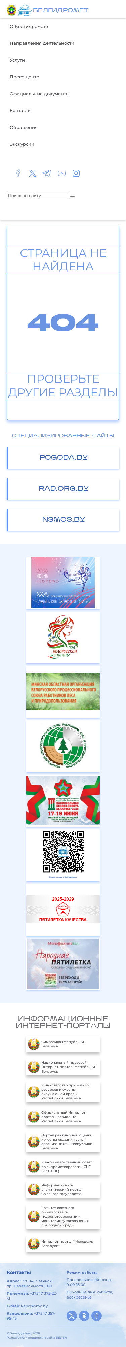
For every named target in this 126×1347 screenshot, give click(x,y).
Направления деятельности (42, 43)
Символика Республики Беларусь (56, 1044)
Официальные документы (39, 93)
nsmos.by (63, 520)
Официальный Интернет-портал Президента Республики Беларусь (57, 1116)
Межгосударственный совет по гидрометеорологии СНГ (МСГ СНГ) (60, 1166)
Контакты (20, 110)
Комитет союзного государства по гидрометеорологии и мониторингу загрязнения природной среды (58, 1216)
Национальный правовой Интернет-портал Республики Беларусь (61, 1067)
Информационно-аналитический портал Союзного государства (55, 1189)
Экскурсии (22, 144)
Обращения (24, 127)
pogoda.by (64, 458)
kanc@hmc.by (34, 1306)
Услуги (17, 60)
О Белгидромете (29, 26)
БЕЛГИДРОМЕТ (60, 11)
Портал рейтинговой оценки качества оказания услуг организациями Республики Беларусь (60, 1141)
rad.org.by (64, 489)
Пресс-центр (24, 76)
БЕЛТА (61, 1337)
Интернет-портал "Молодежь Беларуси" (60, 1243)
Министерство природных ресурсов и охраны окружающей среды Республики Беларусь (58, 1091)
